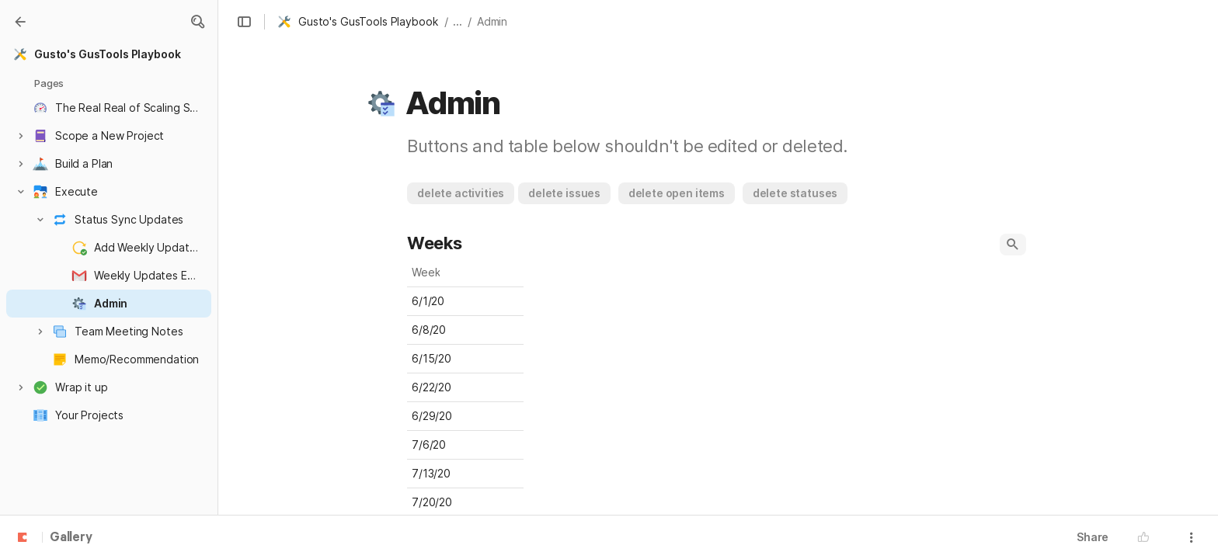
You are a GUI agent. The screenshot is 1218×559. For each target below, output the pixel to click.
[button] (197, 22)
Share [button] (1092, 536)
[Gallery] (20, 22)
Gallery (71, 538)
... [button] (457, 21)
